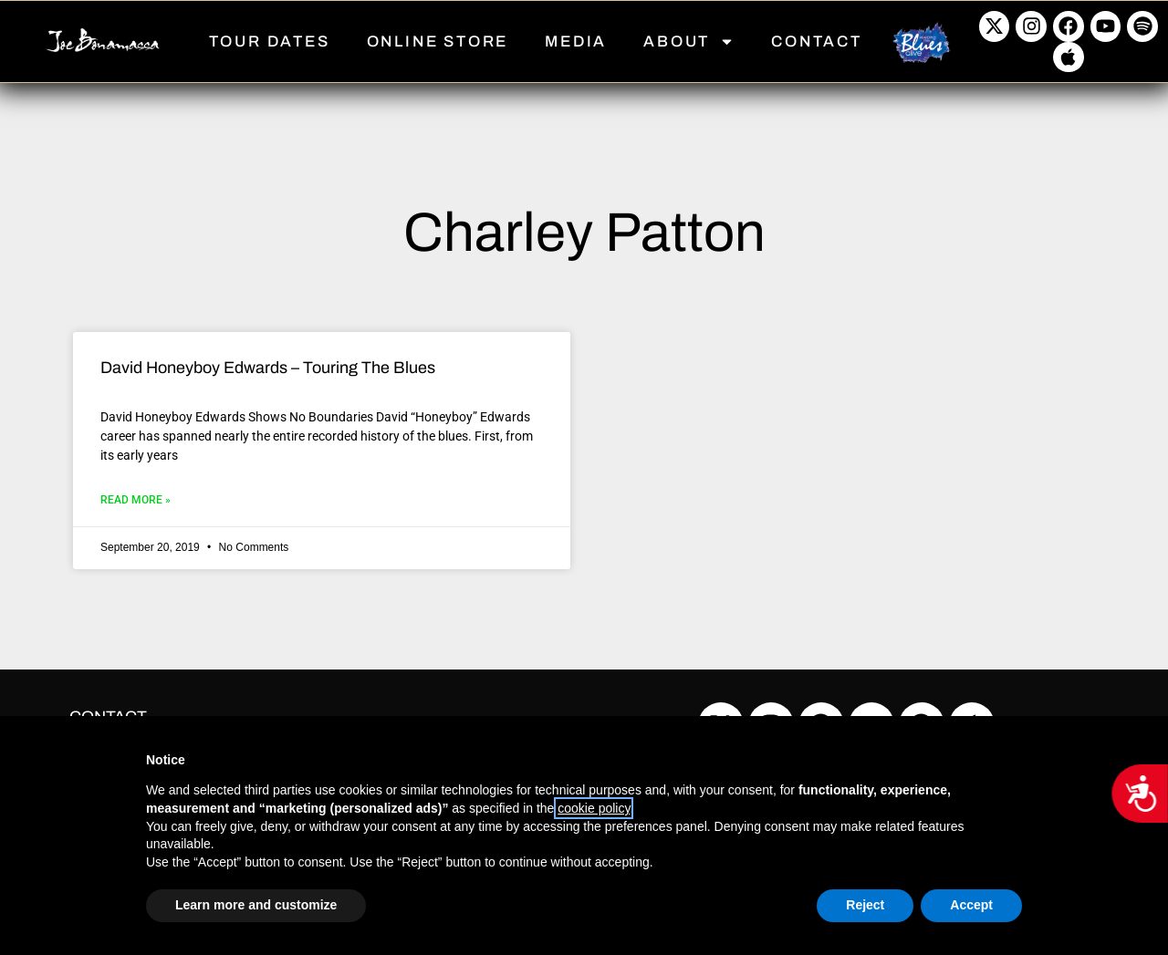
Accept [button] (971, 905)
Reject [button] (865, 905)
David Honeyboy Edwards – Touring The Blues (267, 367)
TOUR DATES (269, 41)
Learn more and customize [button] (256, 905)
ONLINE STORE (438, 41)
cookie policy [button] (594, 808)
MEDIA (576, 41)
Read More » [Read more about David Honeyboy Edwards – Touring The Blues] (135, 499)
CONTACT (816, 41)
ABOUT (689, 41)
